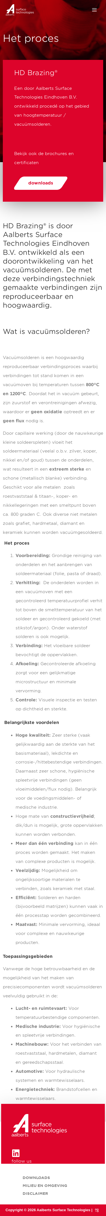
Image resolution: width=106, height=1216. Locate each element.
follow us (22, 1161)
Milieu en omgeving (45, 1186)
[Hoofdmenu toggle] (94, 10)
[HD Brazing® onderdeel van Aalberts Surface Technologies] (20, 10)
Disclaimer (35, 1193)
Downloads (36, 1178)
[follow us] (16, 1153)
